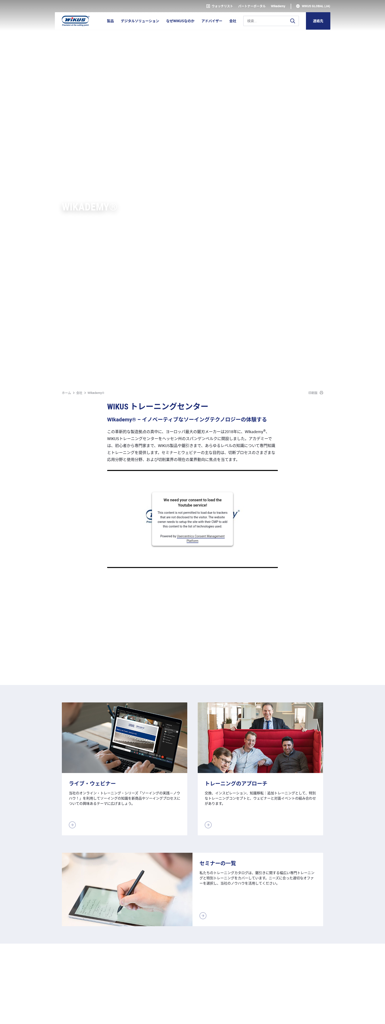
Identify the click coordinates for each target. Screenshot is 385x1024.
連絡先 (318, 21)
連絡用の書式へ (307, 909)
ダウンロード (159, 1016)
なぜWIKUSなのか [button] (180, 21)
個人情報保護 (86, 1016)
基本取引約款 (114, 1016)
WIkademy (278, 6)
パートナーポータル (252, 6)
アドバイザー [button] (211, 21)
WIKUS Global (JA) (316, 6)
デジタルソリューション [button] (140, 21)
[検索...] (271, 21)
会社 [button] (232, 21)
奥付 (65, 1016)
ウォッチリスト (219, 6)
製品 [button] (110, 21)
